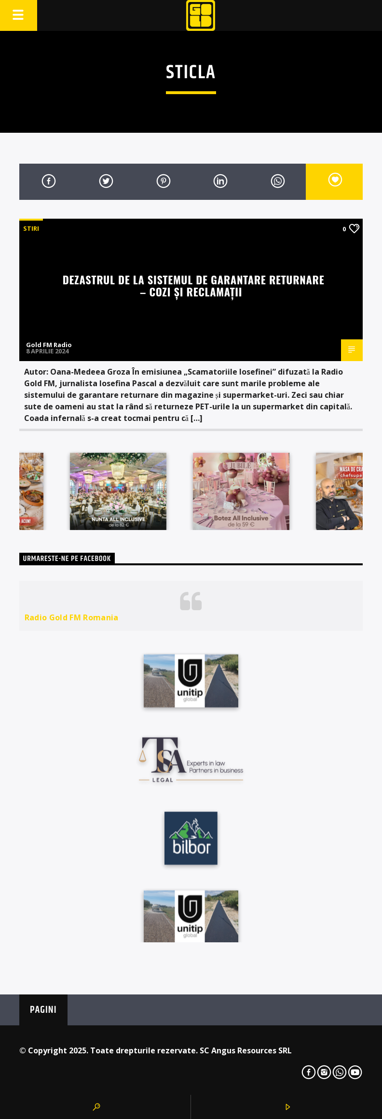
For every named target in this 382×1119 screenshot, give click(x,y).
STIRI (31, 228)
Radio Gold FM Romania (72, 617)
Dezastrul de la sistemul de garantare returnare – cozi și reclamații (194, 285)
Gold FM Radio (49, 344)
